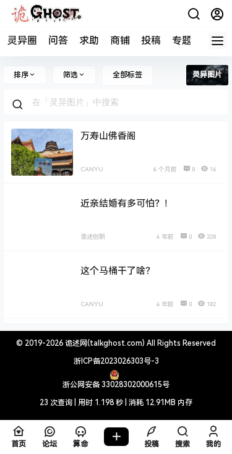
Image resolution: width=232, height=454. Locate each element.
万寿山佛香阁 (108, 136)
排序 (25, 75)
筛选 (74, 75)
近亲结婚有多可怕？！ (126, 203)
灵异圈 (22, 40)
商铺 (120, 40)
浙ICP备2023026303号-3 (116, 361)
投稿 (151, 40)
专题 (182, 40)
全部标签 (127, 75)
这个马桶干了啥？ (117, 270)
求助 (89, 40)
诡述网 (75, 343)
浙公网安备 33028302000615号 (116, 384)
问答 (58, 40)
